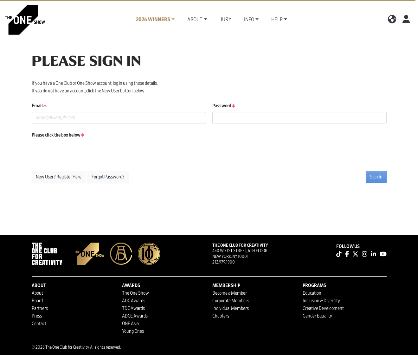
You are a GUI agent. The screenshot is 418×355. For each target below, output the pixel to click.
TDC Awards (133, 308)
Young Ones (133, 331)
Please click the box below (58, 134)
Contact (39, 323)
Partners (40, 308)
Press (37, 315)
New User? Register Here (58, 176)
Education (312, 293)
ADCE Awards (135, 315)
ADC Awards (133, 300)
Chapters (220, 315)
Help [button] (277, 20)
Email (39, 105)
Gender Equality (317, 315)
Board (37, 300)
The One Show (135, 293)
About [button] (195, 20)
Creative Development (323, 308)
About (37, 293)
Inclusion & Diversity (321, 300)
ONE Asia (130, 323)
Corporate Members (230, 300)
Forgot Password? (108, 176)
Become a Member (229, 293)
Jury (225, 20)
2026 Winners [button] (153, 20)
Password (223, 105)
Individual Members (230, 308)
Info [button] (249, 20)
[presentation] (80, 153)
